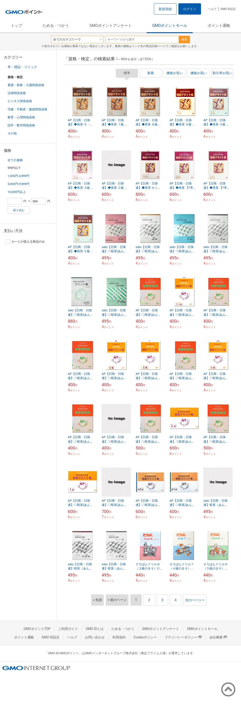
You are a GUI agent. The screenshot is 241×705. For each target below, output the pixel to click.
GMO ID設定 (228, 9)
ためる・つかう (56, 25)
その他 (12, 133)
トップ (16, 25)
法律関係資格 (17, 93)
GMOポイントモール (169, 25)
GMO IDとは (95, 629)
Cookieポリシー (145, 637)
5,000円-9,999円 (18, 184)
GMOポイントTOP (37, 629)
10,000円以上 (17, 192)
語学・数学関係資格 (21, 125)
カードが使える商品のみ (25, 241)
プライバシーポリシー (183, 637)
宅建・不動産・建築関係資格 (27, 109)
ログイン (189, 9)
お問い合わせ (95, 637)
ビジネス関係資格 (20, 101)
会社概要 (218, 637)
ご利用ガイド (68, 629)
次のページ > (194, 600)
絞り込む (18, 210)
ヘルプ (212, 9)
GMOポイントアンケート (110, 25)
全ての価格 (15, 160)
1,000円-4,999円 (18, 176)
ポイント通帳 (219, 25)
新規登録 (165, 9)
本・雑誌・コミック (22, 67)
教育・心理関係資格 (21, 117)
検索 (184, 39)
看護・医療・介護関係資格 (26, 85)
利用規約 (119, 637)
